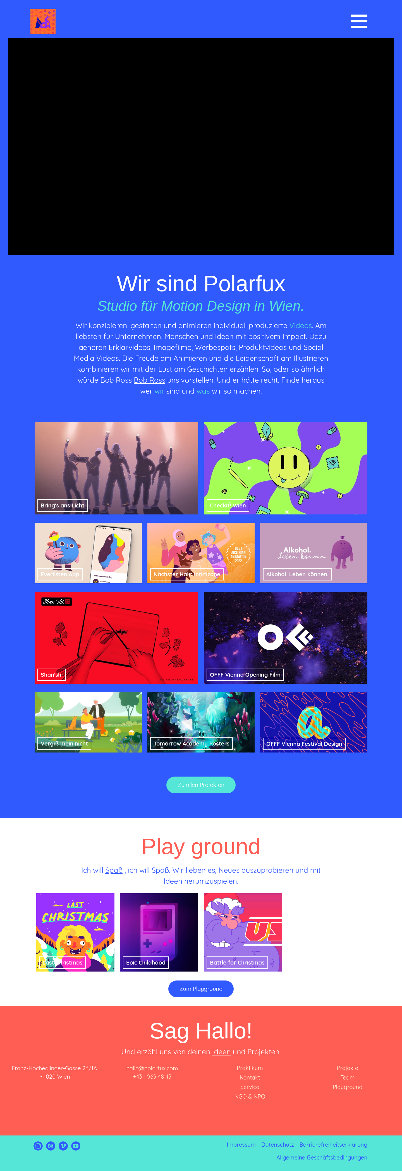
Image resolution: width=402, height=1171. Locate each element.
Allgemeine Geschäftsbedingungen (321, 1157)
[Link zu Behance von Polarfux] (51, 1148)
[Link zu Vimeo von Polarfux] (63, 1148)
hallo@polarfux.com (152, 1068)
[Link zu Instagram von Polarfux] (38, 1148)
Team (347, 1077)
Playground (348, 1086)
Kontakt (250, 1077)
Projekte (347, 1067)
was (203, 391)
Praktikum (250, 1067)
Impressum (241, 1144)
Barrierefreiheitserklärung (333, 1144)
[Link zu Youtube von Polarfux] (76, 1148)
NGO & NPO (249, 1096)
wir (159, 391)
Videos (300, 325)
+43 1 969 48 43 (152, 1076)
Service (249, 1086)
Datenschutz (277, 1144)
